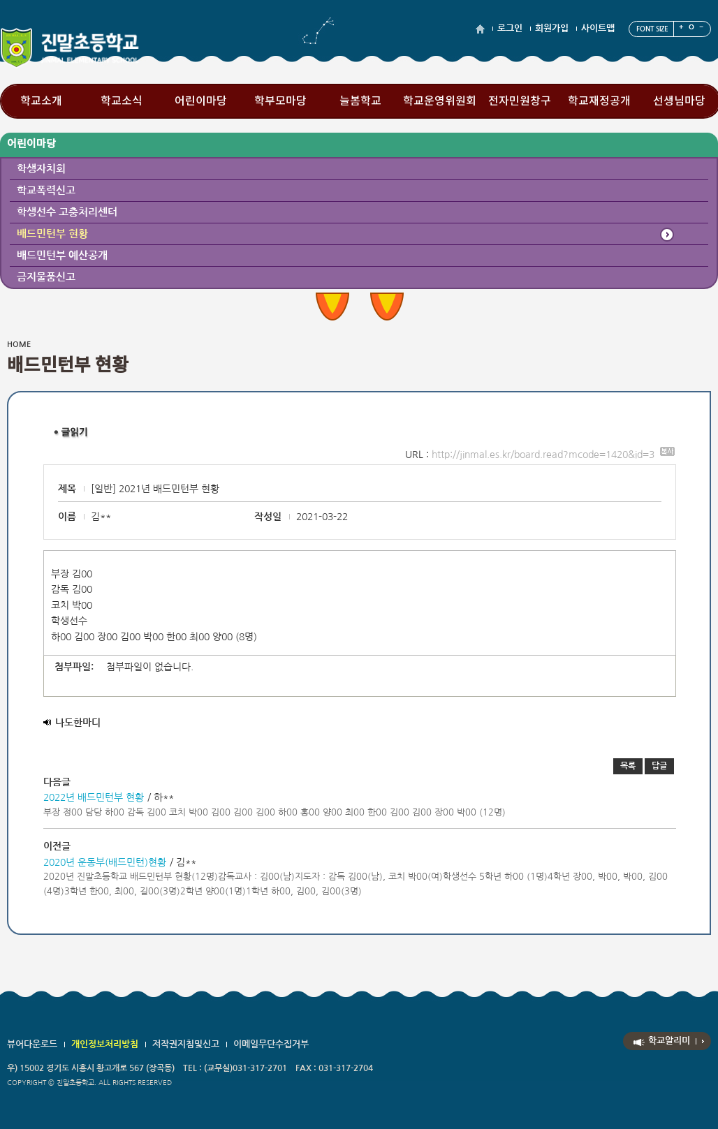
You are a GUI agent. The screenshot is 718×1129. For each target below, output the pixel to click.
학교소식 (121, 101)
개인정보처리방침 (104, 1044)
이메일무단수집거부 (271, 1044)
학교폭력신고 (46, 190)
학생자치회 (41, 168)
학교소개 (41, 101)
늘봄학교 (360, 101)
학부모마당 (280, 101)
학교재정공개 (599, 101)
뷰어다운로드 (32, 1044)
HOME (19, 344)
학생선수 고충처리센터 (67, 212)
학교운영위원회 (439, 101)
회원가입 (552, 28)
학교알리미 (669, 1040)
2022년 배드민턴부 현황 (93, 797)
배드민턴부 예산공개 (62, 255)
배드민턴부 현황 (52, 233)
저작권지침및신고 (185, 1044)
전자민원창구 (519, 101)
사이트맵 (598, 28)
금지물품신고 (46, 277)
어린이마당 (201, 101)
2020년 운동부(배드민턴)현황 (104, 862)
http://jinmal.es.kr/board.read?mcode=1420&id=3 (553, 454)
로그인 (509, 28)
